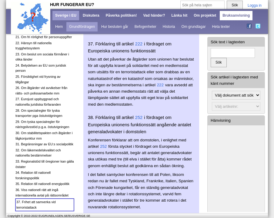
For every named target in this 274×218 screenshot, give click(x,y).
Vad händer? (154, 15)
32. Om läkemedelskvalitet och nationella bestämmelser (38, 152)
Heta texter (221, 27)
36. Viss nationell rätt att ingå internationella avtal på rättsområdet (41, 192)
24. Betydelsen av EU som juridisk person (40, 68)
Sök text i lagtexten (228, 42)
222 (138, 43)
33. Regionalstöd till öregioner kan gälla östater (44, 164)
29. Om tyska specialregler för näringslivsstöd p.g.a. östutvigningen (42, 124)
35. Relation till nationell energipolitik (42, 184)
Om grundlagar (194, 27)
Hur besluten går (114, 27)
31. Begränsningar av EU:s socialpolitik (44, 144)
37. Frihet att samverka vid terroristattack (36, 204)
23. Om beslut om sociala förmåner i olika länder (42, 56)
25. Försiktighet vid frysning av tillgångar (38, 79)
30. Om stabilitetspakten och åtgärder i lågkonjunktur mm (43, 135)
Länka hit (179, 15)
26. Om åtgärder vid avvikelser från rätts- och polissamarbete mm (41, 90)
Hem (59, 27)
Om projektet (205, 15)
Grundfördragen (82, 27)
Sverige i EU (65, 15)
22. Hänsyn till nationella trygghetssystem (33, 45)
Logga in (255, 5)
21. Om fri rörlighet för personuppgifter (43, 37)
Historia (169, 27)
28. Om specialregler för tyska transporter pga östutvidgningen (38, 113)
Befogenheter (145, 27)
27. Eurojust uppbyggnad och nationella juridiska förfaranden (38, 101)
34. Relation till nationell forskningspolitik (33, 175)
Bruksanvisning (236, 15)
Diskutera (91, 15)
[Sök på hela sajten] (202, 5)
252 (138, 117)
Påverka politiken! (121, 15)
